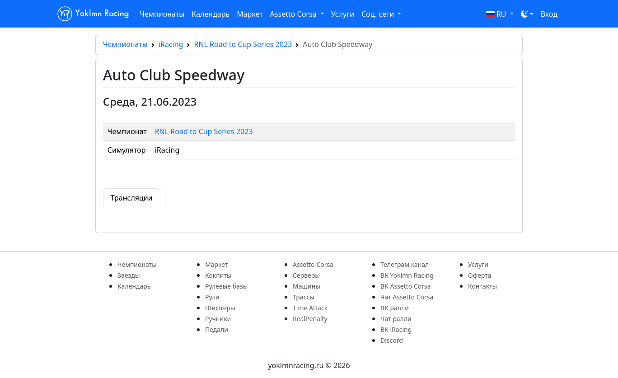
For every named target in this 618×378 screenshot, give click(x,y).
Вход (549, 14)
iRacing (171, 44)
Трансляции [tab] (132, 198)
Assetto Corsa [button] (294, 14)
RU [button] (497, 14)
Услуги (342, 14)
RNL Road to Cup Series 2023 (243, 44)
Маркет (249, 14)
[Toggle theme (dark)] (527, 14)
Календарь (210, 14)
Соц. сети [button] (378, 14)
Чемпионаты (162, 14)
